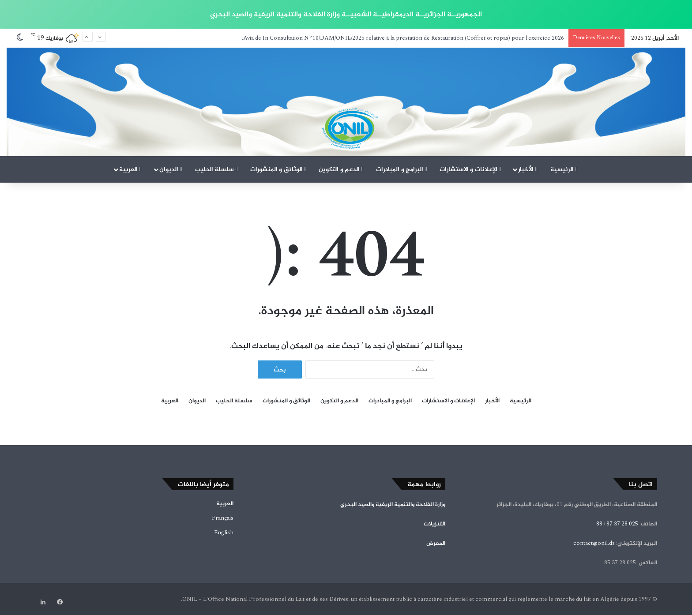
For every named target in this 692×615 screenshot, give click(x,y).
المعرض (435, 543)
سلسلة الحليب (216, 169)
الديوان (170, 169)
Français (222, 518)
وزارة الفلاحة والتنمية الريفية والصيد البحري (392, 504)
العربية (130, 169)
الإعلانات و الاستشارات (470, 169)
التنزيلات (434, 523)
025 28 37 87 (622, 523)
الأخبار (528, 169)
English (223, 532)
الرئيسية (564, 169)
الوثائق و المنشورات (278, 169)
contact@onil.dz (594, 543)
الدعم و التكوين (341, 169)
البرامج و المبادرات (401, 169)
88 (599, 523)
